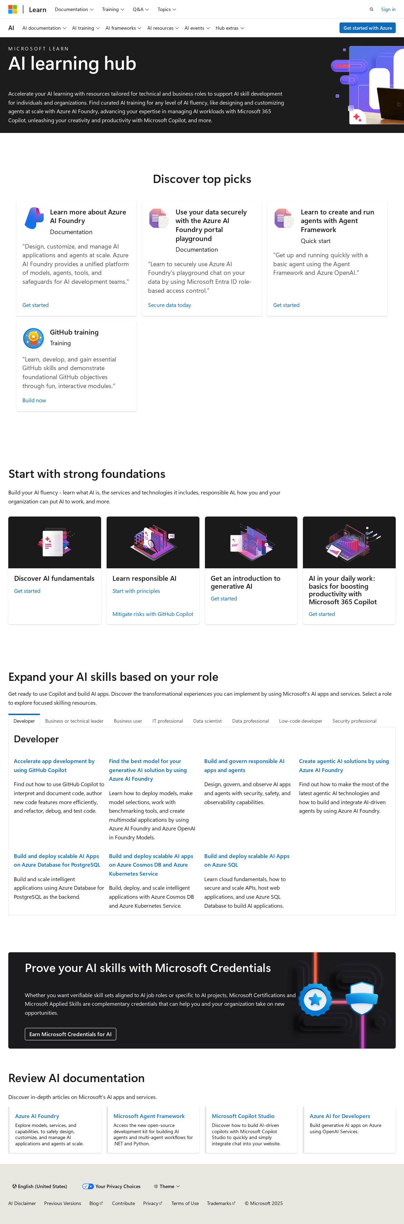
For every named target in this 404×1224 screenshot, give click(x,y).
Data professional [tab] (250, 720)
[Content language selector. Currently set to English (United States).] (39, 1186)
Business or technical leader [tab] (74, 720)
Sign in (388, 9)
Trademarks (219, 1203)
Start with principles (136, 590)
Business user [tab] (128, 720)
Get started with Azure (368, 28)
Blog (94, 1203)
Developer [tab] (24, 720)
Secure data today (169, 304)
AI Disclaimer (22, 1203)
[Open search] (371, 9)
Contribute (123, 1203)
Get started (35, 304)
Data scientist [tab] (207, 720)
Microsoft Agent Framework (149, 1115)
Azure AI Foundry (37, 1115)
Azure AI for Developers (340, 1115)
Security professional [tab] (354, 720)
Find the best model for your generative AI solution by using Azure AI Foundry (148, 769)
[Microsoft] (12, 9)
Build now (34, 400)
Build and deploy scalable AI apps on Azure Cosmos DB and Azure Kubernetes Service (151, 864)
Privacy (150, 1203)
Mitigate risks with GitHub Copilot (152, 613)
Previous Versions (62, 1203)
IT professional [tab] (167, 720)
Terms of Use (185, 1203)
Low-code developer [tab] (300, 720)
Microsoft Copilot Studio (243, 1115)
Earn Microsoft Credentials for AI (70, 1034)
